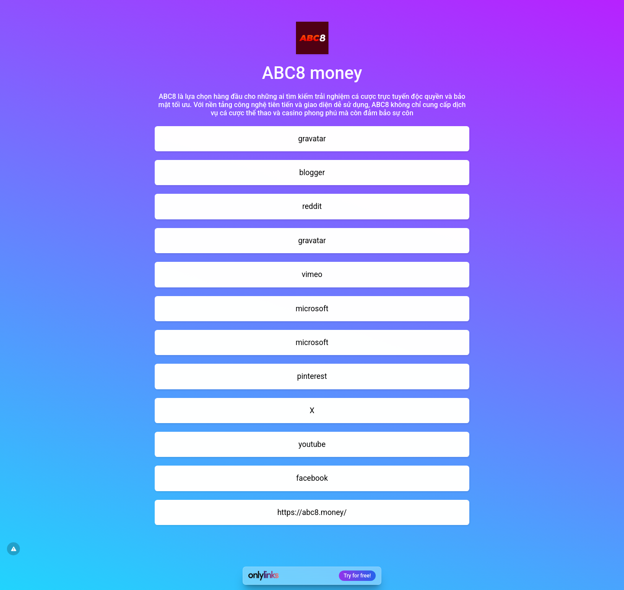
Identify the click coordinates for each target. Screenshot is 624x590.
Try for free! (357, 576)
